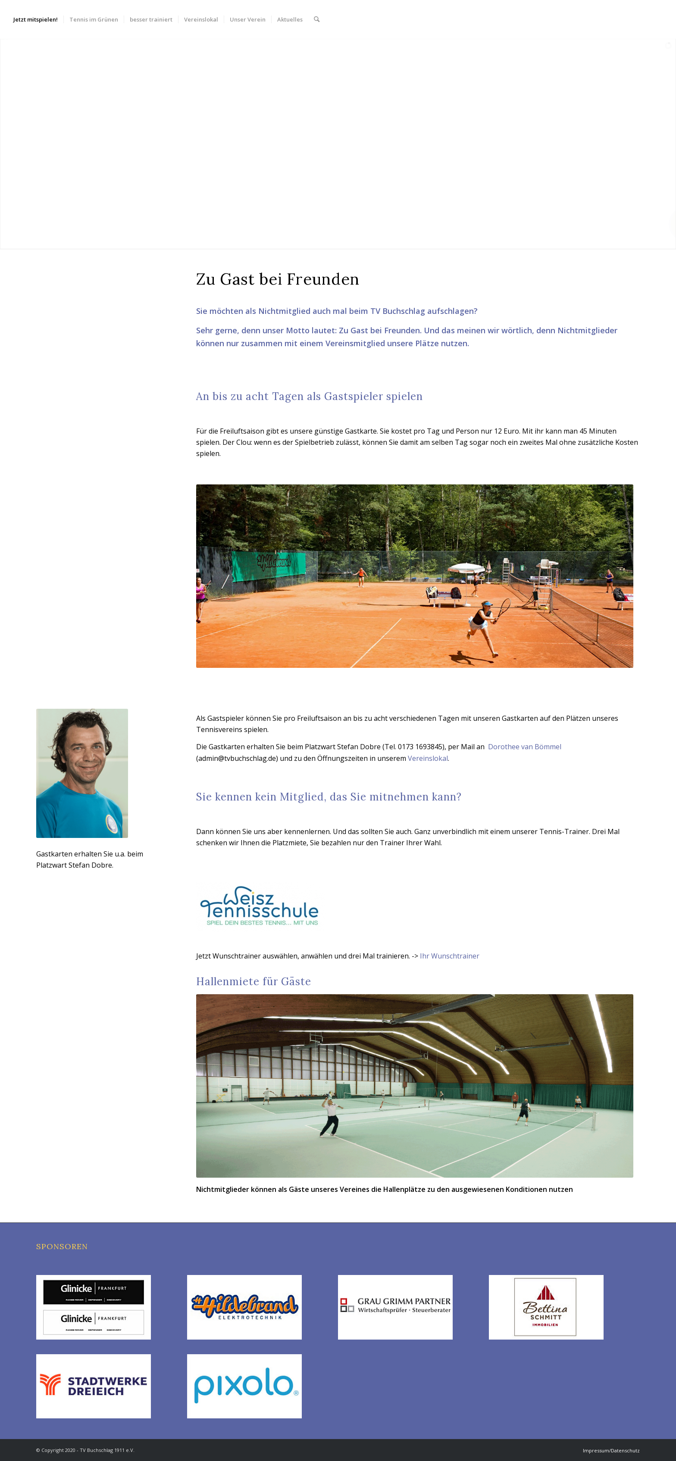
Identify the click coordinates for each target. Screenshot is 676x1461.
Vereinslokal (428, 758)
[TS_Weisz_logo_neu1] (260, 907)
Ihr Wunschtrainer (449, 956)
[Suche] (316, 19)
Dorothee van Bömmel (524, 746)
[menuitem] (35, 19)
